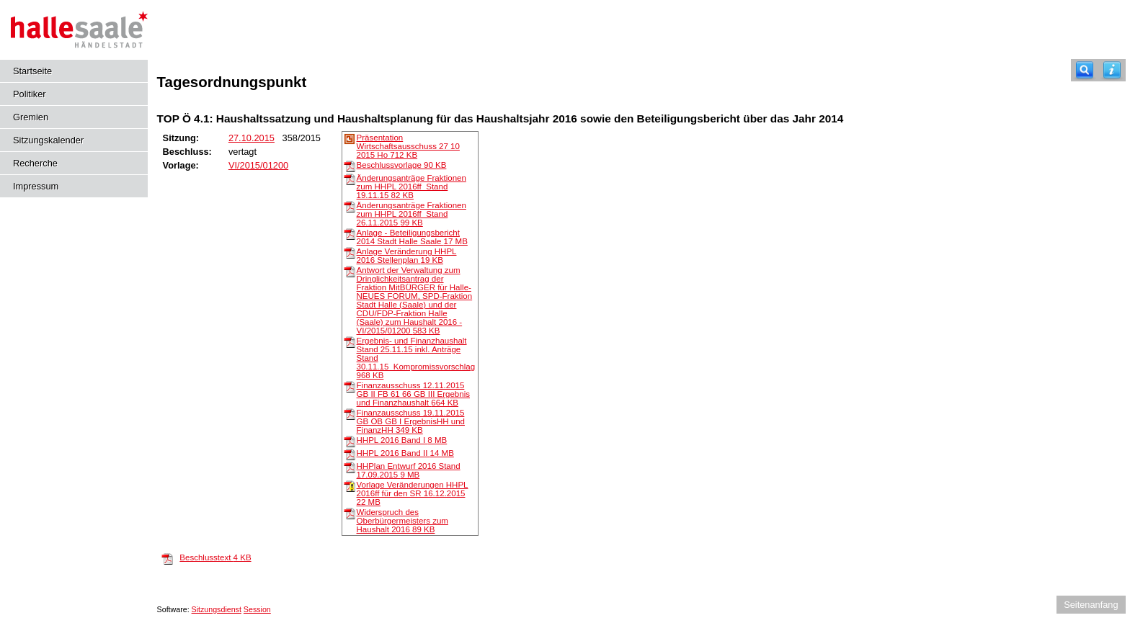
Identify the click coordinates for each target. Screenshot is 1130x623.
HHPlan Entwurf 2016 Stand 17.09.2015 (409, 470)
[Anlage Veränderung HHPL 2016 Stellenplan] (349, 252)
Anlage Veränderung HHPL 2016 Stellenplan (407, 255)
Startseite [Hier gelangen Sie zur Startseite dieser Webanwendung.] (32, 71)
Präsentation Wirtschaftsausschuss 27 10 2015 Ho (408, 146)
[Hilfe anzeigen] (1112, 70)
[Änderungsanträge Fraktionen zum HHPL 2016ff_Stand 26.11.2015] (349, 206)
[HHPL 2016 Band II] (349, 453)
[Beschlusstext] (167, 558)
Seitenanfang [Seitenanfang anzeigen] (1091, 604)
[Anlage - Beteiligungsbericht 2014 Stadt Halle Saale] (349, 233)
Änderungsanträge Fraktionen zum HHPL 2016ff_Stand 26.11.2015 (411, 214)
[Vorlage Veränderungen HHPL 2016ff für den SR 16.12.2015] (349, 485)
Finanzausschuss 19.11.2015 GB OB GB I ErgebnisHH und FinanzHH (411, 421)
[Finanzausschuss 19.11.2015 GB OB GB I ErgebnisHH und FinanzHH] (349, 413)
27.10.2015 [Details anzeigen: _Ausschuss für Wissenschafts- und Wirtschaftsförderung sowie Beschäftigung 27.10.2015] (251, 138)
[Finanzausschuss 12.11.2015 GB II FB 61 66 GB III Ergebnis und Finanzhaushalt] (349, 386)
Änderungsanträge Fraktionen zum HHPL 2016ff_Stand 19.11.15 (411, 187)
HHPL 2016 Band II (405, 453)
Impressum (35, 186)
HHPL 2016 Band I (402, 440)
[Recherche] (1084, 70)
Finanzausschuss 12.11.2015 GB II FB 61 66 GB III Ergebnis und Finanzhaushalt (413, 394)
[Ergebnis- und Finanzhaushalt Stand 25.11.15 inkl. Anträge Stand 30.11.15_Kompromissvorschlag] (349, 341)
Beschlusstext (215, 557)
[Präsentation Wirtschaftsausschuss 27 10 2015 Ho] (349, 138)
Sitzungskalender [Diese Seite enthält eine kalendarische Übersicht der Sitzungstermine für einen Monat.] (48, 140)
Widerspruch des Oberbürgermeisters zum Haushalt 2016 (402, 521)
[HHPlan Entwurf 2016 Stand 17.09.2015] (349, 466)
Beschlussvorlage (402, 165)
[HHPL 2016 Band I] (349, 440)
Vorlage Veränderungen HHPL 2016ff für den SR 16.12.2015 (412, 493)
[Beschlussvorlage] (349, 165)
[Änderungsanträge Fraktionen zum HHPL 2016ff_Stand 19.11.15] (349, 178)
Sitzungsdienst (216, 609)
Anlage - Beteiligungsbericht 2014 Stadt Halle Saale (412, 237)
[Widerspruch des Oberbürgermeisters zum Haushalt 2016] (349, 512)
